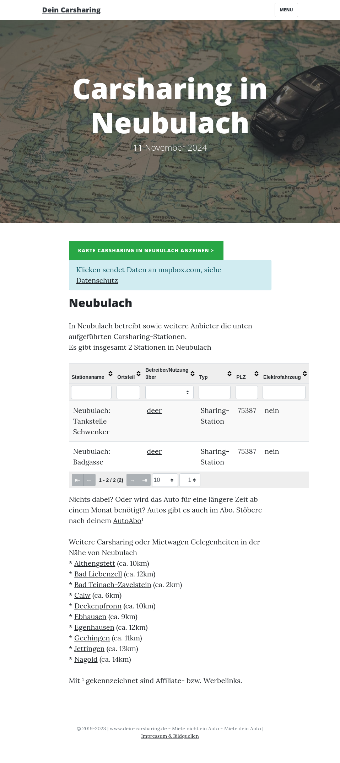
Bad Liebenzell (98, 573)
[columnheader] (92, 373)
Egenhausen (94, 627)
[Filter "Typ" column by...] (215, 392)
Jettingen (89, 648)
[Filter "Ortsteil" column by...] (128, 392)
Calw (82, 595)
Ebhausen (90, 616)
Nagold (86, 659)
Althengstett (94, 563)
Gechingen (92, 637)
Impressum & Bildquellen (170, 736)
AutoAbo (127, 520)
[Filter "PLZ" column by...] (247, 392)
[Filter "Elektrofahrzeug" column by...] (284, 392)
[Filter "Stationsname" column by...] (91, 392)
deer (154, 410)
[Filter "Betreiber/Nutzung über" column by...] (169, 392)
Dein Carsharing (71, 10)
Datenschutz (97, 280)
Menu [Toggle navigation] (286, 10)
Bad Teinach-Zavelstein (112, 584)
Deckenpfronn (98, 605)
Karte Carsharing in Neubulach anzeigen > (146, 250)
